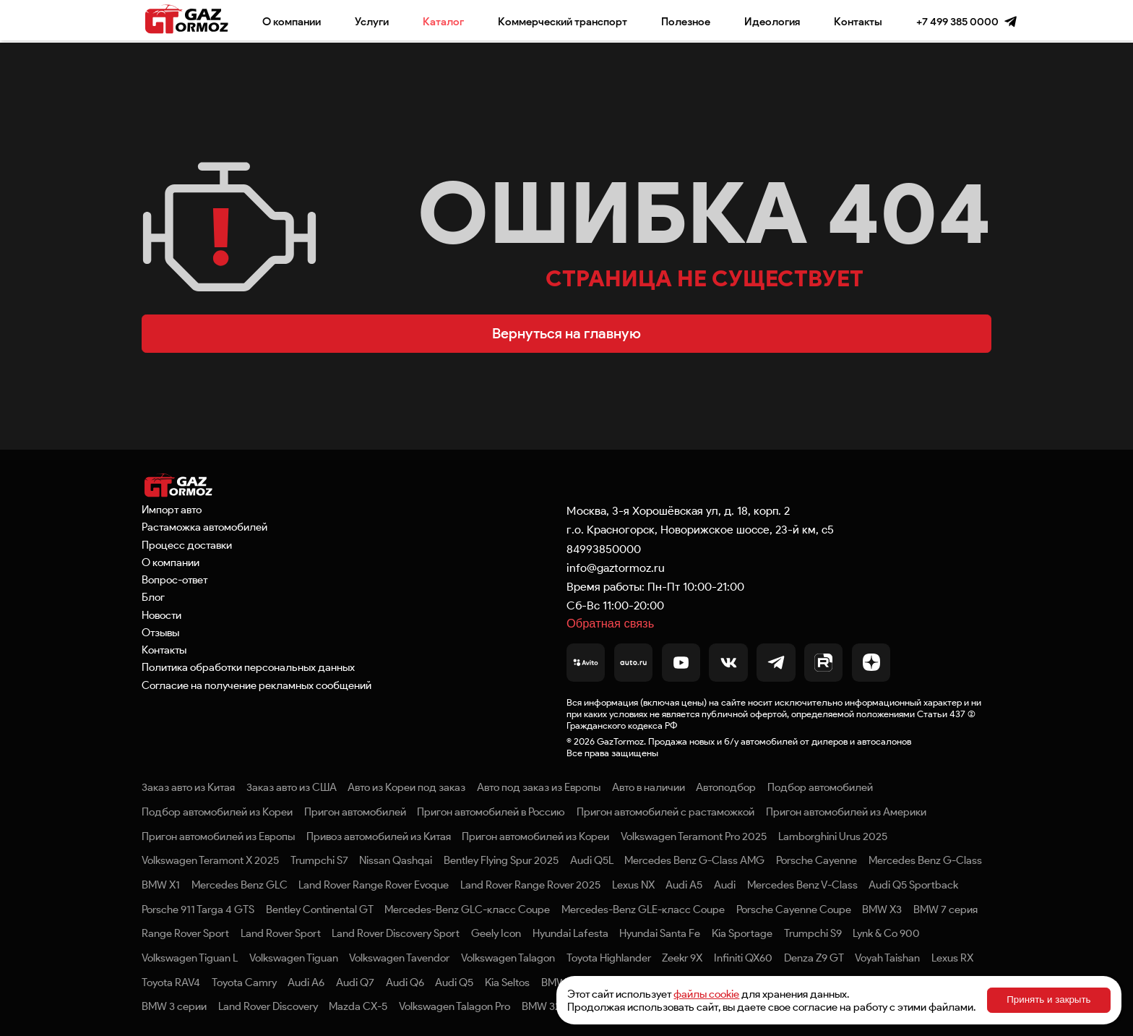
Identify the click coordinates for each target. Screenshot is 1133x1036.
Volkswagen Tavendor (399, 957)
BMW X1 (161, 884)
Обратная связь (610, 623)
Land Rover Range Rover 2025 (530, 884)
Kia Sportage (742, 933)
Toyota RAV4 (171, 982)
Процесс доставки (187, 545)
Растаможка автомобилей (204, 527)
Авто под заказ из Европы (538, 787)
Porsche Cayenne (816, 860)
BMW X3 (882, 909)
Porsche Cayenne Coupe (793, 909)
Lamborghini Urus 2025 (832, 836)
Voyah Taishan (887, 957)
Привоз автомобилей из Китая (378, 836)
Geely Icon (496, 933)
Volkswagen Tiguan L (190, 957)
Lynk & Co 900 (886, 933)
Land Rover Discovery (268, 1006)
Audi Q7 (355, 982)
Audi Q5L (591, 860)
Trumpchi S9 (813, 933)
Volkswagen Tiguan (293, 957)
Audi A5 (683, 884)
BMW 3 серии (174, 1006)
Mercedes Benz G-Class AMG (694, 860)
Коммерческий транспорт (562, 21)
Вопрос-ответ (174, 579)
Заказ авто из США (291, 787)
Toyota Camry (244, 982)
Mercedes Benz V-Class (802, 884)
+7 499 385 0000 (957, 21)
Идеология (772, 21)
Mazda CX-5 (358, 1006)
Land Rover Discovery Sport (396, 933)
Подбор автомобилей (820, 787)
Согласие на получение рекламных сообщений (256, 685)
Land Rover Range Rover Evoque (373, 884)
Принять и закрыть (1048, 999)
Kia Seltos (507, 982)
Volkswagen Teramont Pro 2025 (694, 836)
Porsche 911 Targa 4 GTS (198, 909)
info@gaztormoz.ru (615, 567)
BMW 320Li (548, 1006)
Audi (725, 884)
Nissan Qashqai (395, 860)
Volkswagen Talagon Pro (454, 1006)
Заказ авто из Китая (188, 787)
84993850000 (603, 548)
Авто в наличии (648, 787)
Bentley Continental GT (320, 909)
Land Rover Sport (281, 933)
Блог (153, 597)
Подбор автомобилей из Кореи (217, 811)
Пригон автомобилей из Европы (218, 836)
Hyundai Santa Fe (659, 933)
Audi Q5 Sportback (913, 884)
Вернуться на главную (566, 333)
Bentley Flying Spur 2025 (501, 860)
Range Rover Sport (185, 933)
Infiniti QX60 (743, 957)
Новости (161, 615)
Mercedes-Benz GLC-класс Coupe (467, 909)
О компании (291, 21)
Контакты (858, 21)
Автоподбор (726, 787)
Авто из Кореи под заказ (406, 787)
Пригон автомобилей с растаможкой (665, 811)
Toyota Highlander (608, 957)
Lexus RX (952, 957)
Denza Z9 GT (814, 957)
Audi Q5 (454, 982)
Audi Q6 (405, 982)
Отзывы (160, 632)
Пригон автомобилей (355, 811)
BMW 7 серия (945, 909)
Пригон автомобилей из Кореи (535, 836)
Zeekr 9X (682, 957)
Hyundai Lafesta (570, 933)
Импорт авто (172, 509)
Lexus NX (633, 884)
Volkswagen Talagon (508, 957)
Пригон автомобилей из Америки (846, 811)
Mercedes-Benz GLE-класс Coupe (643, 909)
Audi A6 (306, 982)
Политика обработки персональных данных (248, 667)
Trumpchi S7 (319, 860)
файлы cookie (706, 994)
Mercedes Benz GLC (239, 884)
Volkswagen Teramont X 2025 (210, 860)
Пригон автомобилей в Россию (491, 811)
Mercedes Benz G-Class (925, 860)
